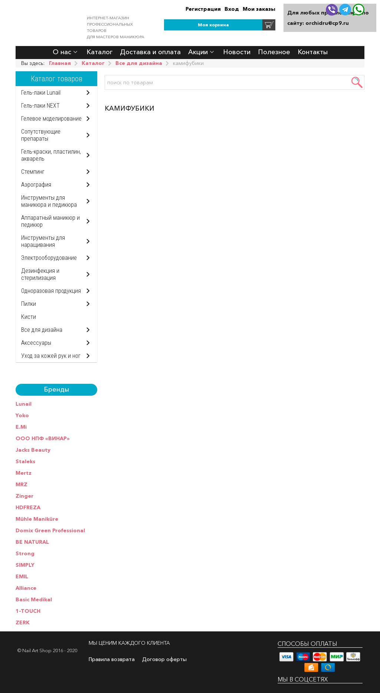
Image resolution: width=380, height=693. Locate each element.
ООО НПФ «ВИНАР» (43, 438)
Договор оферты (164, 659)
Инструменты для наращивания (43, 241)
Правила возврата (112, 659)
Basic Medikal (34, 599)
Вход (232, 9)
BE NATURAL (32, 542)
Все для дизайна (41, 329)
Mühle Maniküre (37, 519)
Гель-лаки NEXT (40, 105)
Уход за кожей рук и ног (51, 355)
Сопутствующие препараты (40, 135)
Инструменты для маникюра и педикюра (49, 201)
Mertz (24, 473)
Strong (25, 553)
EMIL (22, 576)
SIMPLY (25, 565)
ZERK (23, 622)
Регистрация (203, 9)
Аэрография (36, 184)
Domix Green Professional (50, 530)
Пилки (28, 303)
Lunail (24, 404)
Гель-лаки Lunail (40, 92)
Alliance (26, 588)
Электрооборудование (49, 257)
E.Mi (21, 427)
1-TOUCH (28, 611)
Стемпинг (33, 171)
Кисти (28, 316)
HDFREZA (28, 507)
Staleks (25, 461)
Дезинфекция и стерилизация (40, 274)
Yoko (22, 415)
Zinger (24, 496)
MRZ (21, 484)
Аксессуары (36, 342)
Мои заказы (259, 9)
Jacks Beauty (33, 450)
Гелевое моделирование (51, 118)
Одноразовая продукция (51, 290)
